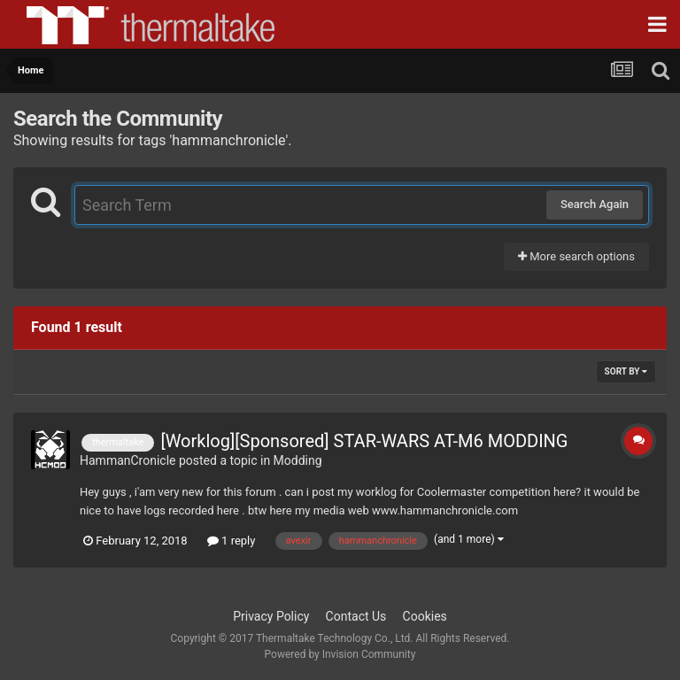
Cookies (425, 616)
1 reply (231, 540)
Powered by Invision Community (340, 654)
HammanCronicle (128, 460)
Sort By (626, 371)
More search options (576, 256)
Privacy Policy (271, 616)
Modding (298, 460)
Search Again (594, 204)
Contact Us (356, 616)
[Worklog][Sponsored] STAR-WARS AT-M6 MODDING (364, 441)
